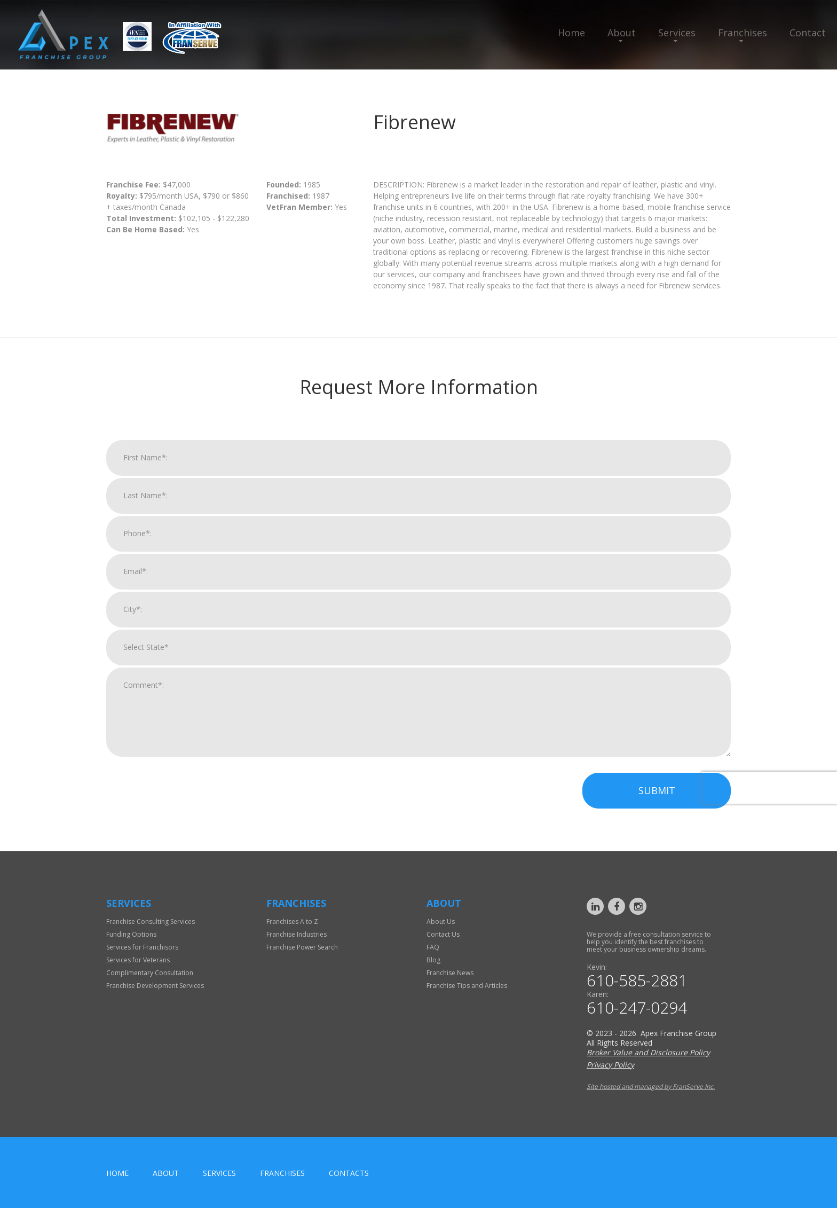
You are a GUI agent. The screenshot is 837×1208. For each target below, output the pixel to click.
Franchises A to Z (292, 921)
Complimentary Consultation (149, 972)
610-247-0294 (637, 1008)
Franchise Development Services (155, 985)
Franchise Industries (296, 934)
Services (677, 32)
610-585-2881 (637, 980)
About (621, 32)
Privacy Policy (610, 1065)
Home (571, 32)
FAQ (433, 947)
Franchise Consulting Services (150, 921)
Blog (433, 959)
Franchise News (450, 972)
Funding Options (131, 934)
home (117, 1173)
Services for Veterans (138, 959)
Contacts (349, 1173)
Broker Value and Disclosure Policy (648, 1052)
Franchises (742, 32)
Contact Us (443, 934)
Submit (656, 804)
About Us (441, 921)
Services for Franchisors (142, 947)
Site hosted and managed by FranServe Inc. (651, 1086)
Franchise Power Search (302, 947)
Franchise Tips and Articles (467, 985)
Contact (807, 32)
